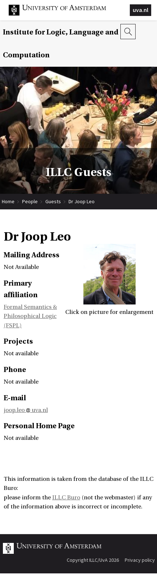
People (30, 201)
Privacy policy (140, 560)
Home (8, 201)
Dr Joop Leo (82, 201)
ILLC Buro (66, 497)
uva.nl (140, 9)
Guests (53, 201)
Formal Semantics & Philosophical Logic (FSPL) (30, 316)
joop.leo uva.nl (26, 410)
